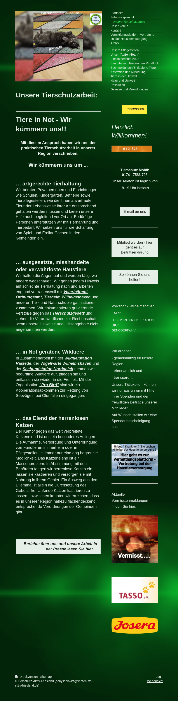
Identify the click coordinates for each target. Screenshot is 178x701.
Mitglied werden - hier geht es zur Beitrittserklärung (134, 247)
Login (159, 676)
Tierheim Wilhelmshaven (67, 297)
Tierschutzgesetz (68, 313)
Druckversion (26, 676)
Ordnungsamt (29, 297)
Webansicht (155, 681)
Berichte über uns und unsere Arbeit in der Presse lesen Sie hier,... (60, 546)
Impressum (135, 109)
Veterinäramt (75, 292)
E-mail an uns (134, 212)
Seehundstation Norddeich (48, 369)
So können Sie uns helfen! (134, 277)
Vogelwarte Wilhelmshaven (65, 363)
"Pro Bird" (49, 385)
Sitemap (46, 676)
